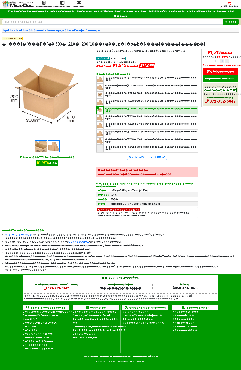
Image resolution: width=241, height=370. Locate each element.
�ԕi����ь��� (185, 322)
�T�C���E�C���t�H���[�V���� (28, 11)
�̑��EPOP (31, 318)
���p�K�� (91, 356)
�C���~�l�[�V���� (199, 11)
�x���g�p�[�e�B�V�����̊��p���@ (100, 326)
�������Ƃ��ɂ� (186, 330)
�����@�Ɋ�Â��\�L (146, 356)
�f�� (47, 162)
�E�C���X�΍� (120, 16)
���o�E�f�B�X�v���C (107, 11)
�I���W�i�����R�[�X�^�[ (143, 315)
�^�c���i (140, 11)
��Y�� (128, 11)
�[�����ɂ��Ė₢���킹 (220, 78)
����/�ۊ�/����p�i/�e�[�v (66, 30)
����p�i (94, 30)
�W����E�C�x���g (62, 11)
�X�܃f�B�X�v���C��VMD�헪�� (95, 311)
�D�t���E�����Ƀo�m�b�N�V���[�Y (101, 329)
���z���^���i (223, 11)
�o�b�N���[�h (158, 11)
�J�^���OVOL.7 (121, 212)
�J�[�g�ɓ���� (220, 71)
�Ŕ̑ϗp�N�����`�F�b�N (93, 315)
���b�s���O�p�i (37, 337)
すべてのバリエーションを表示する (148, 157)
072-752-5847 (222, 101)
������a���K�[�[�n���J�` (145, 322)
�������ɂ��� (186, 311)
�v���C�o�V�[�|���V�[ (115, 356)
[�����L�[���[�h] (112, 22)
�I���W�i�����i (137, 311)
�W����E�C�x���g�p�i (42, 315)
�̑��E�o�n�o (84, 11)
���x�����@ (184, 318)
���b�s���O (177, 11)
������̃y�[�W (78, 241)
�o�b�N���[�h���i (30, 30)
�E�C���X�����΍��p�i (39, 348)
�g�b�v (8, 30)
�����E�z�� (184, 315)
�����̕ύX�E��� (186, 326)
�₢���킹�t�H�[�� (120, 288)
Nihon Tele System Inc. (121, 361)
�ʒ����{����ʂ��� (139, 318)
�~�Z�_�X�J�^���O (19, 234)
